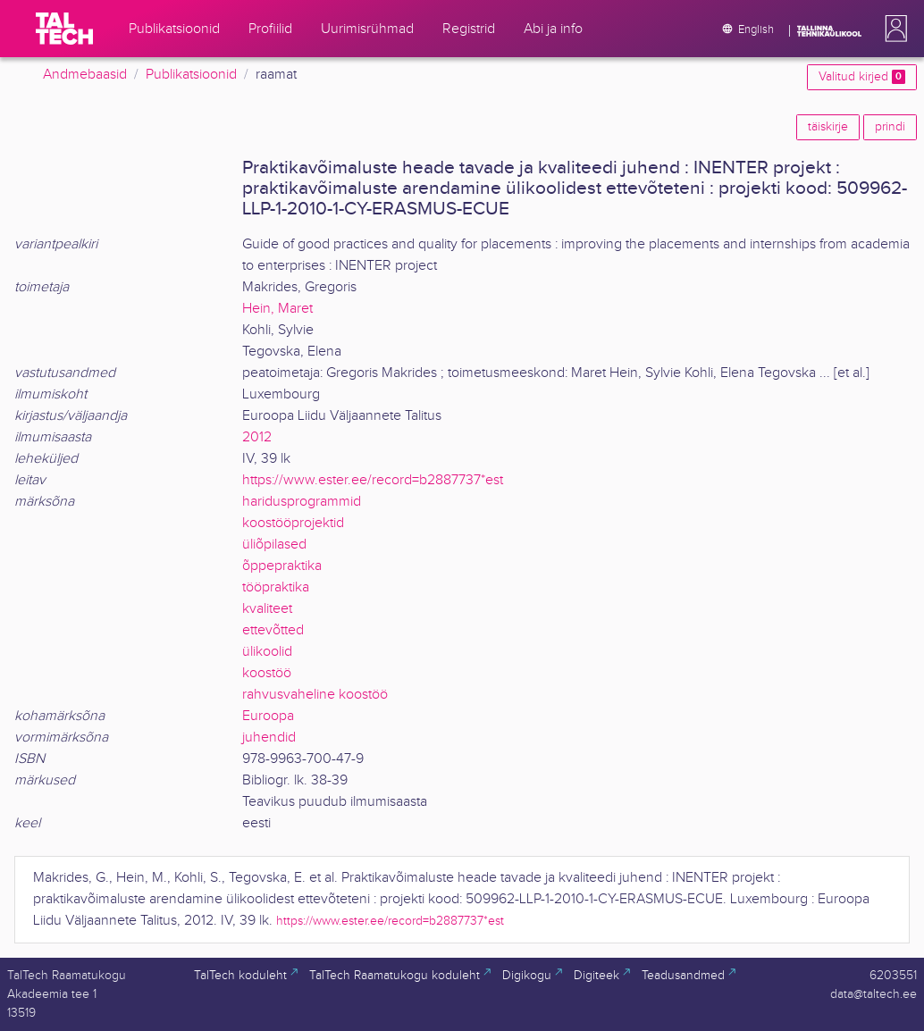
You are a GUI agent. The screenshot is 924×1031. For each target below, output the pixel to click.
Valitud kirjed (862, 77)
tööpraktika (275, 587)
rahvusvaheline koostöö (315, 694)
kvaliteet (267, 608)
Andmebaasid (85, 74)
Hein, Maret (277, 308)
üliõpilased (274, 544)
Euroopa (268, 716)
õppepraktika (282, 565)
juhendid (269, 737)
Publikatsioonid (191, 74)
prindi (890, 127)
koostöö (266, 673)
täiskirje (828, 127)
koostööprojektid (293, 523)
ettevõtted (273, 630)
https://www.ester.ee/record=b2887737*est (372, 480)
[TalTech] (64, 29)
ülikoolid (267, 651)
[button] (893, 28)
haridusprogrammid (301, 501)
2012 (257, 437)
